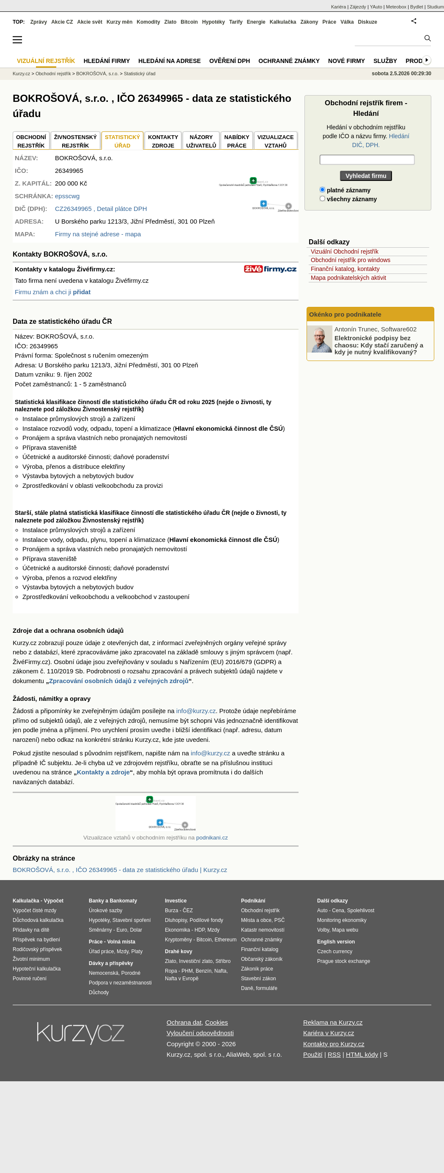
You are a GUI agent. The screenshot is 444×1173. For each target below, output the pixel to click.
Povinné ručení (30, 979)
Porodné (130, 973)
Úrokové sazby (105, 910)
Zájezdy (358, 6)
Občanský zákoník (261, 959)
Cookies (216, 1022)
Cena (338, 910)
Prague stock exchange (343, 961)
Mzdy (123, 951)
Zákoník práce (257, 969)
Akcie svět (89, 22)
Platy (137, 951)
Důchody (99, 992)
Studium (435, 6)
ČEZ (188, 910)
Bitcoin (189, 22)
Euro (121, 930)
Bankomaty (123, 901)
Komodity (148, 22)
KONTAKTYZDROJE (163, 141)
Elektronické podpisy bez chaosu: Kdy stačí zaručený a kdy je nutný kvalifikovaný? (378, 344)
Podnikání (253, 901)
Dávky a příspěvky (111, 963)
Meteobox (396, 6)
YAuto (376, 6)
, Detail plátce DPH (101, 208)
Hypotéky (213, 22)
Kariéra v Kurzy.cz (328, 1032)
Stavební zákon (258, 979)
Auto (322, 910)
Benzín (203, 971)
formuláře (266, 988)
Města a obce (256, 920)
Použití (313, 1054)
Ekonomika (177, 930)
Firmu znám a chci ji (52, 291)
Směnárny (100, 930)
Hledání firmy (107, 60)
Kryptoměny (178, 940)
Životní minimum (31, 959)
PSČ (279, 920)
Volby (323, 930)
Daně (247, 988)
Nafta (220, 971)
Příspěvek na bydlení (36, 940)
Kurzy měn (119, 22)
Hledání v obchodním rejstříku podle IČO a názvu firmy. (366, 136)
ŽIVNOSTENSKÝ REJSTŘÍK (75, 141)
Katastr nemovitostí (263, 930)
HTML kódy (362, 1054)
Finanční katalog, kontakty (345, 268)
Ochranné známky (289, 60)
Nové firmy (346, 60)
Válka (347, 22)
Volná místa (121, 942)
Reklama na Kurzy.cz (333, 1022)
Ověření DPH (229, 60)
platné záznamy (345, 190)
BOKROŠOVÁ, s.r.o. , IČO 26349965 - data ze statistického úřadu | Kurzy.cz (120, 869)
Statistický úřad (140, 73)
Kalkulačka (283, 22)
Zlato (170, 22)
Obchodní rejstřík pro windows (350, 260)
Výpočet (53, 901)
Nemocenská (103, 973)
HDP (200, 930)
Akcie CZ (62, 22)
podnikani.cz (212, 837)
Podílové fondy (206, 920)
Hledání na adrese (169, 60)
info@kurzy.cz (196, 710)
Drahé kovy (178, 951)
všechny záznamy (348, 199)
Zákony (309, 22)
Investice (175, 901)
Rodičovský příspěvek (37, 949)
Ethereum (225, 940)
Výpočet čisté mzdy (34, 910)
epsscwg (67, 196)
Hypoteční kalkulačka (36, 969)
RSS (334, 1054)
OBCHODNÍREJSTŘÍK (31, 141)
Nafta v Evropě (181, 979)
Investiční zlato (195, 961)
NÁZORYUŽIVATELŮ (201, 141)
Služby (385, 60)
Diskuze (367, 22)
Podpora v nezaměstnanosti (120, 983)
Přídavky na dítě (31, 930)
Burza (171, 910)
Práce (330, 22)
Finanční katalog (259, 949)
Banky (96, 901)
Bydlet (416, 6)
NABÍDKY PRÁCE (236, 141)
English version (336, 942)
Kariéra (338, 6)
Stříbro (222, 961)
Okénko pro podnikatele (345, 314)
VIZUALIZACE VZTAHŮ (276, 141)
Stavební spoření (131, 920)
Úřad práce (101, 951)
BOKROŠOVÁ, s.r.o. (97, 73)
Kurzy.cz (21, 73)
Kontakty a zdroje (103, 772)
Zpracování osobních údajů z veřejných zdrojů (119, 680)
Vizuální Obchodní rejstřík (344, 251)
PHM (187, 971)
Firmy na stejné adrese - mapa (98, 234)
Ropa (171, 971)
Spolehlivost (361, 910)
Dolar (136, 930)
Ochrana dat (184, 1022)
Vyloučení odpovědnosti (200, 1032)
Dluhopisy (176, 920)
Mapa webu (345, 930)
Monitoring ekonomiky (342, 920)
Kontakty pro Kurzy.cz (334, 1043)
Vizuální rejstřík (46, 60)
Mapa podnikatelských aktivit (348, 277)
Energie (256, 22)
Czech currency (334, 951)
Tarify (236, 22)
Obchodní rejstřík (53, 73)
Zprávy (38, 22)
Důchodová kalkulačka (38, 920)
